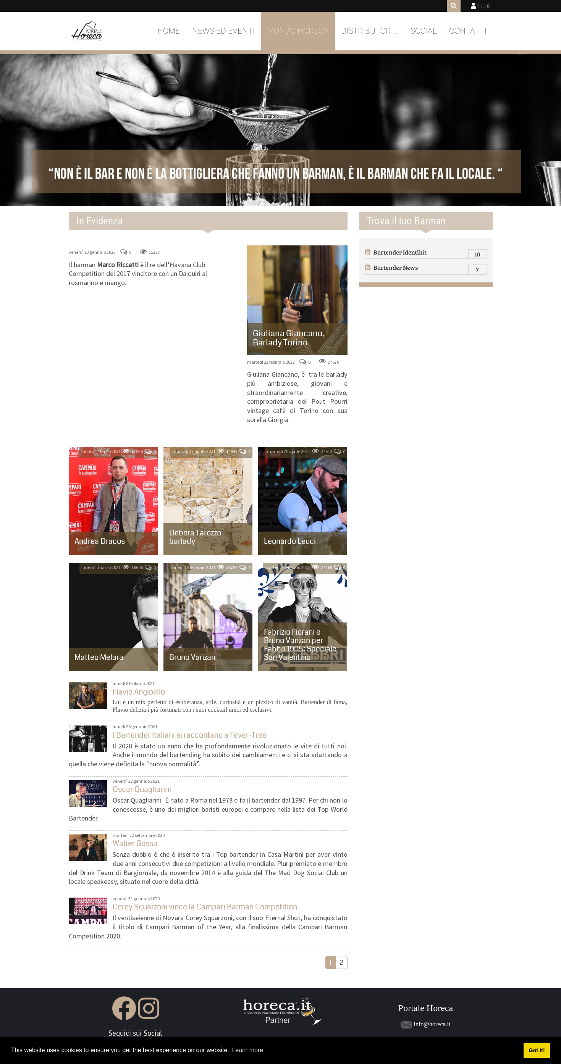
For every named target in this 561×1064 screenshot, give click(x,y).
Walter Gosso (88, 847)
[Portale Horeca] (88, 31)
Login (485, 6)
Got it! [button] (537, 1050)
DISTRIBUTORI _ (369, 30)
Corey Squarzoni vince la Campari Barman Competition (88, 911)
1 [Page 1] (330, 962)
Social (424, 30)
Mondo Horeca (298, 30)
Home (168, 30)
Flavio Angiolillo (88, 695)
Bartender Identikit (400, 252)
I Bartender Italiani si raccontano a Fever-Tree (88, 738)
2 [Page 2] (341, 962)
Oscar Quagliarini (88, 793)
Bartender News (395, 267)
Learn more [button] (247, 1050)
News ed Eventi (223, 30)
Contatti (468, 30)
